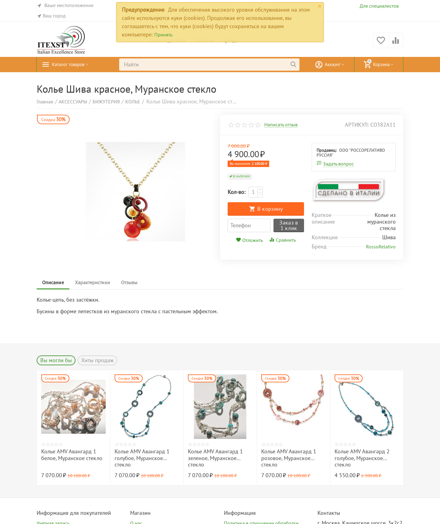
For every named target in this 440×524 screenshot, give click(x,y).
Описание (53, 282)
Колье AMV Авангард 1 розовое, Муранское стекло (288, 458)
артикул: (357, 124)
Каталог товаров (72, 64)
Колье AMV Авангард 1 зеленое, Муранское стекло (215, 458)
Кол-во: (236, 191)
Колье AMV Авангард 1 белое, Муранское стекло (71, 455)
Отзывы (131, 282)
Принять (163, 35)
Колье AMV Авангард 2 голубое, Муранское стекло (362, 458)
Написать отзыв (281, 125)
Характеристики (93, 282)
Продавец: (326, 150)
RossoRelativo (381, 246)
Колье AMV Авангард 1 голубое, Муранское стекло (142, 458)
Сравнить (282, 240)
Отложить (249, 240)
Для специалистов (379, 6)
